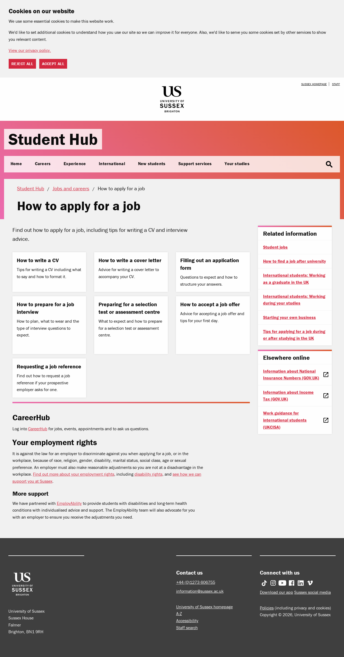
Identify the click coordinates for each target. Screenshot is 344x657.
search (329, 164)
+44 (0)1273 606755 (195, 582)
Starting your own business (289, 317)
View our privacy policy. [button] (30, 50)
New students (151, 163)
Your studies (237, 163)
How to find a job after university (294, 261)
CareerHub (37, 428)
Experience (75, 163)
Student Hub (53, 139)
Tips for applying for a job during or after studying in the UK (294, 335)
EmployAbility (69, 503)
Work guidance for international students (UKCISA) (285, 419)
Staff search (187, 627)
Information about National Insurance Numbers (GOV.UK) (291, 374)
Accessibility (187, 620)
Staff (336, 84)
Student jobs (275, 247)
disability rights (148, 474)
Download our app (276, 592)
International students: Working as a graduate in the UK (294, 278)
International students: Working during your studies (294, 300)
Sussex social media (312, 592)
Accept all (53, 63)
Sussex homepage (314, 84)
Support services (195, 163)
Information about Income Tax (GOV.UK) (288, 395)
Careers (43, 163)
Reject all (22, 63)
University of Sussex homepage (204, 606)
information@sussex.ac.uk (200, 591)
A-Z (179, 613)
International (112, 163)
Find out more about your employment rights (73, 474)
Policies (267, 608)
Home (16, 163)
